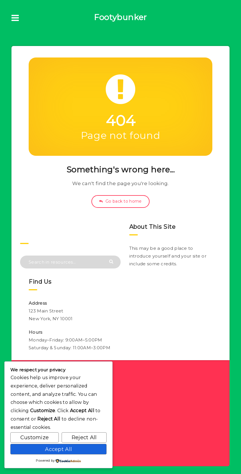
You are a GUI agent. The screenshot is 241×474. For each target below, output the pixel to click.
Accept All (58, 449)
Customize (34, 437)
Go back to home (120, 201)
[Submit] (112, 261)
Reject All (84, 437)
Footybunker (120, 17)
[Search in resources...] (70, 262)
